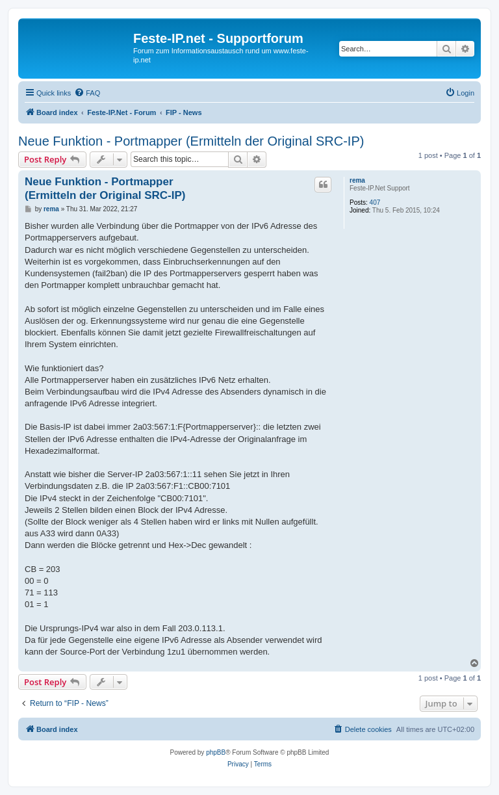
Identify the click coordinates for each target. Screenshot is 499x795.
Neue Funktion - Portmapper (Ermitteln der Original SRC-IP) (191, 141)
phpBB (215, 752)
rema (357, 180)
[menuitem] (87, 93)
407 (375, 202)
